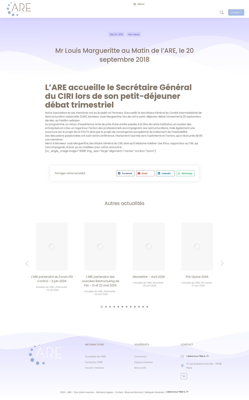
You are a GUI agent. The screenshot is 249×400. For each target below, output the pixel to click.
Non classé (133, 34)
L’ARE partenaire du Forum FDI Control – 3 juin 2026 (52, 279)
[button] (125, 173)
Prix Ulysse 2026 (197, 277)
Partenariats (61, 287)
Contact (236, 12)
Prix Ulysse (206, 282)
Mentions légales (104, 392)
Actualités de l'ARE (45, 287)
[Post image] (52, 247)
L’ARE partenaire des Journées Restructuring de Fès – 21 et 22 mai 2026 (100, 281)
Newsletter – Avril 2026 (149, 277)
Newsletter (158, 282)
